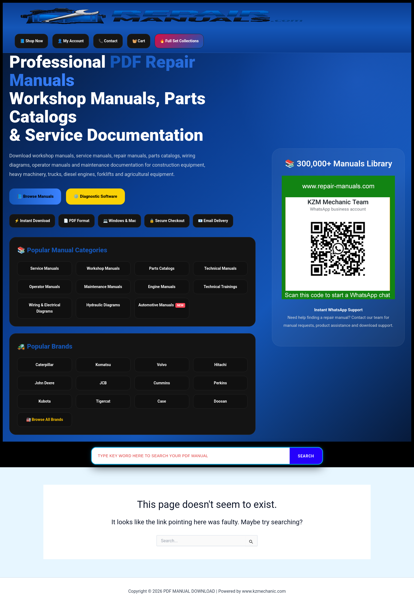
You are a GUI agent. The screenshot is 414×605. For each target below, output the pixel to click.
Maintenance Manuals (103, 286)
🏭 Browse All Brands (44, 419)
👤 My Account (71, 41)
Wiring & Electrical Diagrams (44, 308)
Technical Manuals (220, 268)
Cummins (162, 383)
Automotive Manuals (161, 305)
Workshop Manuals (103, 268)
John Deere (45, 383)
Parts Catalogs (162, 268)
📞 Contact (108, 41)
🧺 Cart (138, 41)
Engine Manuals (161, 286)
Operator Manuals (44, 286)
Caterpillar (45, 365)
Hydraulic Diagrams (103, 305)
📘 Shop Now (31, 41)
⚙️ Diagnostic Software (95, 196)
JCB (103, 383)
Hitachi (220, 365)
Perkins (220, 383)
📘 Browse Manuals (35, 196)
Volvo (162, 365)
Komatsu (103, 365)
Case (161, 401)
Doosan (220, 401)
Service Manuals (44, 268)
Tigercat (103, 401)
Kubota (44, 401)
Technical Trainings (220, 286)
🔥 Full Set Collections (179, 41)
